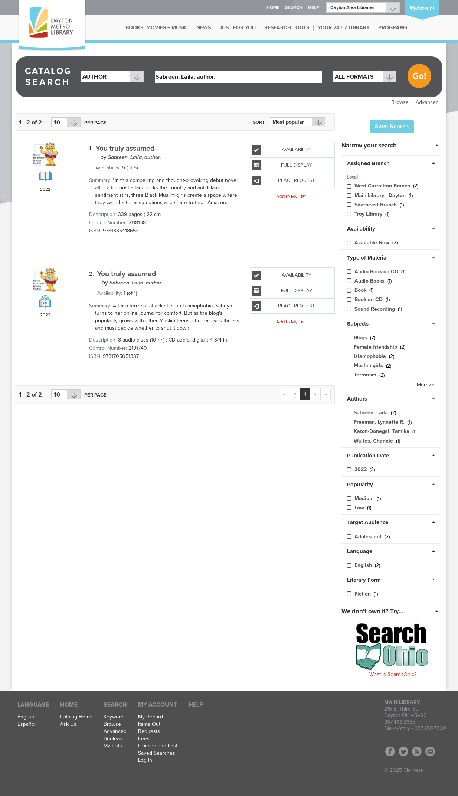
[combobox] (112, 76)
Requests (149, 731)
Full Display (282, 165)
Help (196, 704)
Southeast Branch (376, 205)
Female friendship (375, 347)
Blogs (360, 338)
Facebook (390, 751)
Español (26, 724)
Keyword (114, 717)
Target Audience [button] (367, 522)
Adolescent (368, 537)
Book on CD (369, 299)
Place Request (283, 180)
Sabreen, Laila (371, 413)
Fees (144, 739)
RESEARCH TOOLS (286, 28)
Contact (430, 751)
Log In (145, 760)
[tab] (392, 144)
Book (361, 290)
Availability (281, 150)
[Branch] (363, 7)
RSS (417, 751)
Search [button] (293, 7)
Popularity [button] (360, 484)
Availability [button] (361, 228)
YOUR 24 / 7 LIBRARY (344, 28)
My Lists (113, 746)
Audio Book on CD (377, 271)
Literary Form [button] (364, 580)
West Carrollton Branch (383, 186)
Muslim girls (368, 366)
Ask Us (68, 724)
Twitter (403, 751)
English (363, 565)
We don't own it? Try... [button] (372, 611)
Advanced (427, 102)
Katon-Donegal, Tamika (381, 431)
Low (360, 508)
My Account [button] (157, 704)
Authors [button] (357, 398)
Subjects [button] (358, 323)
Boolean (113, 739)
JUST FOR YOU (237, 28)
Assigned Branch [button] (368, 163)
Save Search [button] (392, 126)
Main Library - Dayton (380, 195)
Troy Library (369, 214)
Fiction (363, 594)
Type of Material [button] (367, 257)
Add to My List (291, 196)
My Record (150, 717)
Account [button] (422, 8)
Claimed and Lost (157, 746)
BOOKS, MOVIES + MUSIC (156, 28)
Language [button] (359, 551)
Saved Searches (156, 753)
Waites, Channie (373, 441)
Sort (259, 122)
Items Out (149, 724)
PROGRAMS (392, 28)
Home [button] (272, 7)
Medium (364, 498)
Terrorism (365, 375)
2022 (361, 469)
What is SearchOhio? (392, 674)
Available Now (372, 242)
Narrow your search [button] (369, 145)
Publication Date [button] (368, 455)
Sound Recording (375, 309)
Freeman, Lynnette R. (379, 422)
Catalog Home (76, 717)
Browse (400, 102)
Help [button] (313, 7)
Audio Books (370, 281)
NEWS (203, 28)
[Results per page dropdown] (66, 122)
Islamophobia (370, 356)
